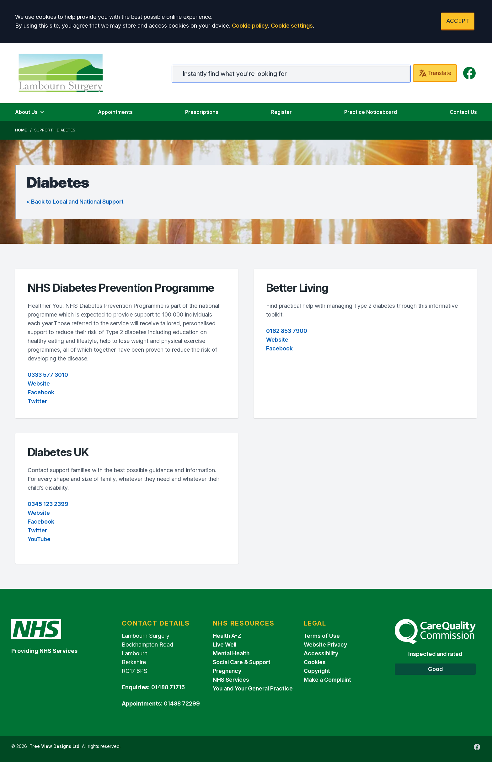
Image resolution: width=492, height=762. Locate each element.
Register (281, 112)
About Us (30, 112)
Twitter (37, 401)
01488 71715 (168, 687)
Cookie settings (292, 25)
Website (39, 383)
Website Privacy (325, 644)
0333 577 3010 (48, 374)
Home (21, 130)
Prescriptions (201, 112)
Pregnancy (227, 671)
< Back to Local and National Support (75, 201)
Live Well (224, 644)
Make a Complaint (327, 679)
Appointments (115, 112)
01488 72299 (182, 703)
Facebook (41, 392)
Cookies (315, 662)
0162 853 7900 (286, 331)
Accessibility (321, 653)
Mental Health (231, 653)
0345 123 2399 (48, 504)
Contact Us (463, 112)
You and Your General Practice (253, 688)
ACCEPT (457, 21)
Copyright (317, 671)
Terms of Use (322, 635)
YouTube (39, 539)
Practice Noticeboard (370, 112)
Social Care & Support (241, 662)
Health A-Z (227, 635)
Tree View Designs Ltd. (55, 746)
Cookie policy (250, 25)
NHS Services (231, 679)
